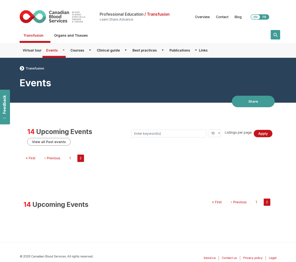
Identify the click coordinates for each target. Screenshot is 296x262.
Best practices (145, 50)
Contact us (229, 258)
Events (52, 50)
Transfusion (33, 35)
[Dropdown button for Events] (64, 50)
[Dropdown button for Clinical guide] (126, 50)
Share (253, 101)
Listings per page (238, 132)
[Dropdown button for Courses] (90, 50)
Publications (180, 50)
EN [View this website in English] (255, 17)
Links (203, 50)
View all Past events (49, 142)
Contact (222, 17)
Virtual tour (32, 50)
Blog (238, 17)
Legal (272, 258)
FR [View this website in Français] (264, 17)
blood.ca (210, 258)
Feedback (4, 107)
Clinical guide (108, 50)
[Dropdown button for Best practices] (163, 50)
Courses (77, 50)
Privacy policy (253, 258)
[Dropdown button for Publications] (196, 50)
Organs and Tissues (71, 35)
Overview (202, 17)
